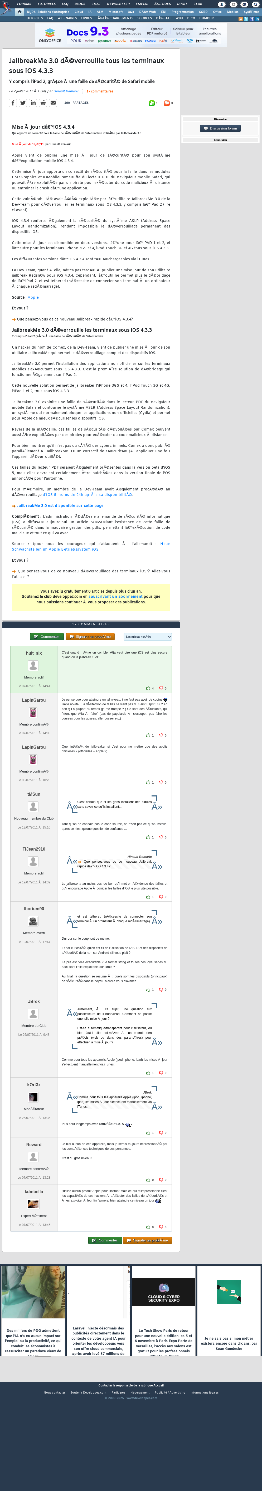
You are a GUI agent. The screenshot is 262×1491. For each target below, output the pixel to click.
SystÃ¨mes (251, 12)
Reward (34, 1188)
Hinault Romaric (65, 106)
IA (89, 12)
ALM (100, 12)
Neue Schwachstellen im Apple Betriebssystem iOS (91, 561)
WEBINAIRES (67, 18)
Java (131, 12)
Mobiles (233, 12)
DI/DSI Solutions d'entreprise (48, 12)
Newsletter (118, 4)
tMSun (33, 838)
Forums (24, 4)
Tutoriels (46, 4)
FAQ (65, 4)
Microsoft (116, 12)
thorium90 (34, 952)
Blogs (80, 4)
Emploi (142, 4)
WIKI (179, 18)
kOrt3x (34, 1128)
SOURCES (144, 18)
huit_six (34, 696)
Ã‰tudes (162, 4)
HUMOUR (206, 18)
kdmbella (34, 1235)
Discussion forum (220, 128)
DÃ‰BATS (163, 18)
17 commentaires (99, 106)
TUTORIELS (34, 18)
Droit (182, 4)
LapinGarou (34, 743)
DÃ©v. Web (147, 12)
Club (197, 4)
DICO (191, 18)
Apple (33, 312)
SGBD (203, 12)
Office (217, 12)
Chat (96, 4)
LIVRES (86, 18)
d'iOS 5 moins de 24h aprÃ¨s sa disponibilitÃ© (87, 509)
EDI (163, 12)
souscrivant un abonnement (116, 611)
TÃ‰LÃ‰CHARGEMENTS (114, 18)
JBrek (34, 1045)
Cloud (79, 12)
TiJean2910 (34, 893)
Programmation (183, 12)
